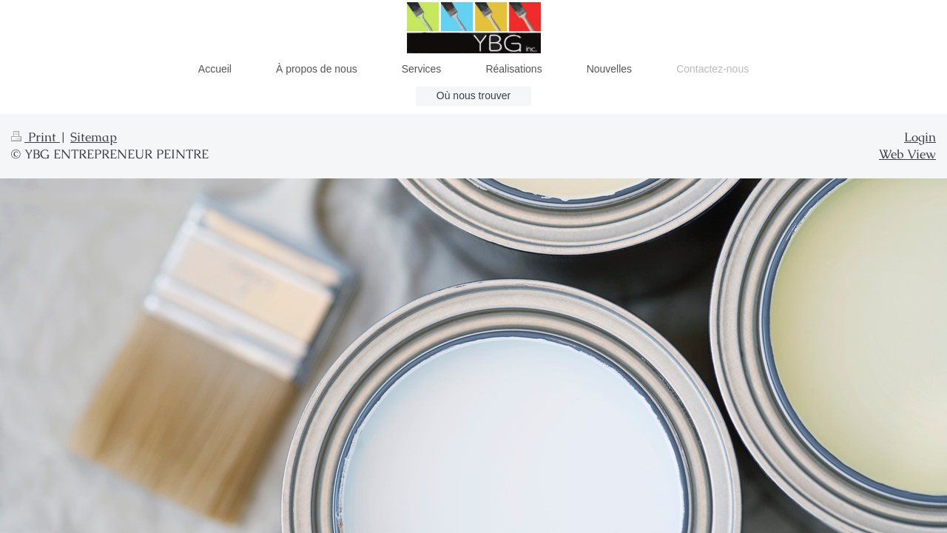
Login (920, 137)
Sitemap (93, 137)
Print (35, 137)
